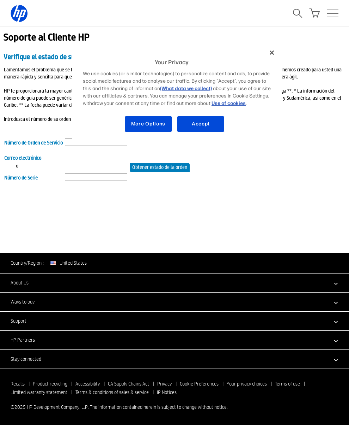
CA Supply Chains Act (128, 384)
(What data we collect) (186, 89)
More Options (148, 124)
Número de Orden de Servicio (33, 142)
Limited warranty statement (39, 392)
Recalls (18, 384)
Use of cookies (229, 103)
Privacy (164, 384)
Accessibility (87, 384)
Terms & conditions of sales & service (112, 392)
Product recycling (50, 384)
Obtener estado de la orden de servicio (159, 167)
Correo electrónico (22, 157)
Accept (201, 124)
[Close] (272, 52)
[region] (177, 93)
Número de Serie (21, 177)
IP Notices (167, 392)
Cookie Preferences (199, 384)
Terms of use (287, 384)
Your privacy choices (247, 384)
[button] (174, 282)
